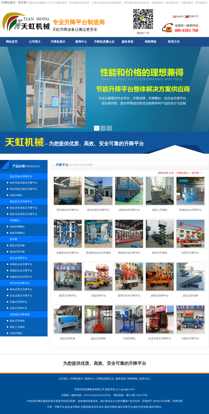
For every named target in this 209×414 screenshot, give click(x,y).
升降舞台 (15, 220)
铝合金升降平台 (18, 258)
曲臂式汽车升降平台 (129, 295)
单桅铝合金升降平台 (21, 264)
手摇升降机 (16, 333)
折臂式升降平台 (18, 308)
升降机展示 (58, 41)
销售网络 (150, 41)
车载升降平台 (98, 295)
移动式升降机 (159, 252)
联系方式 (174, 41)
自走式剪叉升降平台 (21, 295)
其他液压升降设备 (20, 314)
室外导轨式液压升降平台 (23, 182)
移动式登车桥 (17, 251)
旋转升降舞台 (17, 232)
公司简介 (35, 41)
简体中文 (192, 16)
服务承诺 (127, 41)
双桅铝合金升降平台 (21, 270)
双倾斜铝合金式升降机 (98, 252)
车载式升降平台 (18, 301)
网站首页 (12, 41)
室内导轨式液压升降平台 (23, 189)
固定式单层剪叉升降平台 (23, 207)
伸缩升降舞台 (17, 226)
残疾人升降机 (17, 327)
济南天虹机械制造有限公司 (89, 389)
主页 (171, 172)
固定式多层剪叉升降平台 (23, 214)
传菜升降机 (16, 195)
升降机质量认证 (104, 41)
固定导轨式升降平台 (21, 176)
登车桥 (13, 239)
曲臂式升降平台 (68, 295)
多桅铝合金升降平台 (21, 276)
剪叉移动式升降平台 (68, 209)
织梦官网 (177, 401)
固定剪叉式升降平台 (21, 201)
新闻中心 (81, 41)
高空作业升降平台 (20, 283)
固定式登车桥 (17, 245)
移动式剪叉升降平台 (21, 289)
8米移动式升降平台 (129, 209)
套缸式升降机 (17, 320)
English (178, 16)
